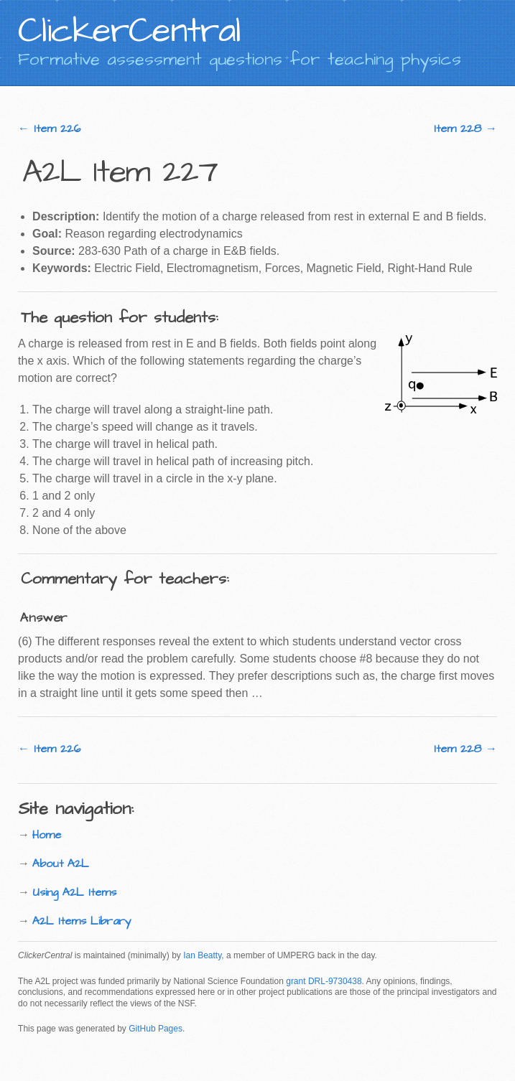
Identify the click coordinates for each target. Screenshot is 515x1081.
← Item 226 (49, 128)
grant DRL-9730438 (323, 981)
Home (46, 835)
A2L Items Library (81, 921)
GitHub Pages (155, 1029)
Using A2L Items (74, 892)
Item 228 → (465, 128)
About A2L (60, 863)
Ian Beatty (202, 955)
